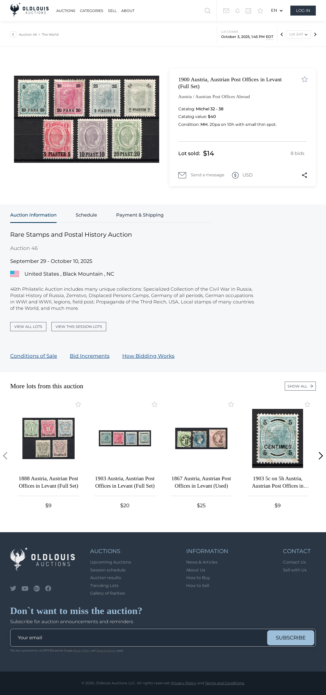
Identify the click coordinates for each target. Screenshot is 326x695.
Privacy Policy (81, 650)
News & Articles (202, 562)
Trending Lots (104, 585)
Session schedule (108, 570)
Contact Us (294, 562)
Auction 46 (28, 34)
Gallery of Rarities (107, 593)
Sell (112, 10)
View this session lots (79, 326)
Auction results (105, 577)
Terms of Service (106, 650)
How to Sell (197, 585)
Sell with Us (295, 570)
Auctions (65, 10)
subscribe (291, 638)
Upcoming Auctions (110, 562)
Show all (300, 386)
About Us (195, 570)
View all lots (28, 326)
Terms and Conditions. (225, 683)
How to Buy (198, 577)
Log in (303, 10)
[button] (7, 455)
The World (50, 34)
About (127, 10)
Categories (91, 10)
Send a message (201, 175)
